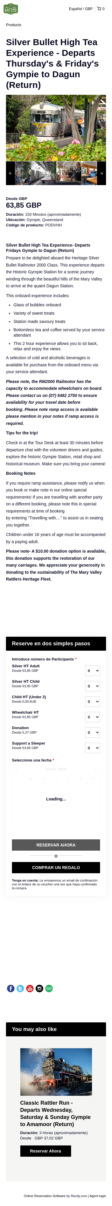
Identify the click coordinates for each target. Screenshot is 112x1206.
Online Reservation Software (45, 1196)
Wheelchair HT (38, 715)
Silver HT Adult (38, 668)
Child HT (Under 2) (38, 699)
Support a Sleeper (38, 746)
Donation (38, 730)
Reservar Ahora (45, 1151)
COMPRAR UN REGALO (56, 867)
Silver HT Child (38, 684)
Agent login (98, 1196)
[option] (18, 173)
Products (13, 25)
